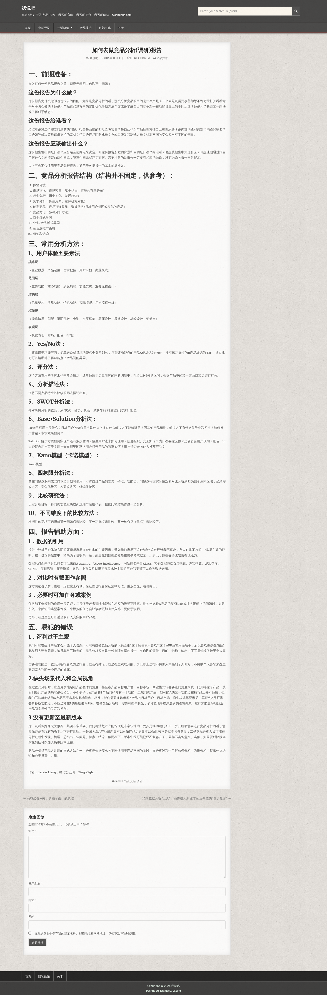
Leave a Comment (141, 58)
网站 (31, 917)
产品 (126, 781)
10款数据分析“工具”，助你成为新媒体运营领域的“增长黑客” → (186, 798)
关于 (121, 27)
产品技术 (86, 27)
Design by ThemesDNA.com (163, 990)
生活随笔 (63, 27)
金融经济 (44, 27)
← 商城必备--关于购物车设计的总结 (48, 798)
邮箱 (32, 900)
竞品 (133, 781)
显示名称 (35, 884)
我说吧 (28, 8)
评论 (32, 831)
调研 (139, 781)
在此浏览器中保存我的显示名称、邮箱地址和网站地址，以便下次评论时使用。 (86, 933)
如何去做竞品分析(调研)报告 (127, 50)
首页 (28, 27)
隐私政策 (44, 976)
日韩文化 (105, 27)
